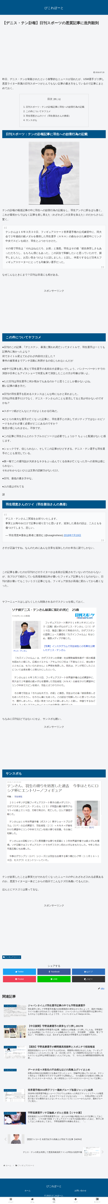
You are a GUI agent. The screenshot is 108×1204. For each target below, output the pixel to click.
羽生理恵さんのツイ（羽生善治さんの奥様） (48, 116)
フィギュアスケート (11, 958)
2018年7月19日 (72, 535)
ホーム (28, 1191)
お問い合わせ (80, 1191)
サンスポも (31, 120)
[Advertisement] (54, 47)
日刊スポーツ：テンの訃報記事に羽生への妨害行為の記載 (55, 107)
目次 (49, 99)
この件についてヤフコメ (38, 111)
